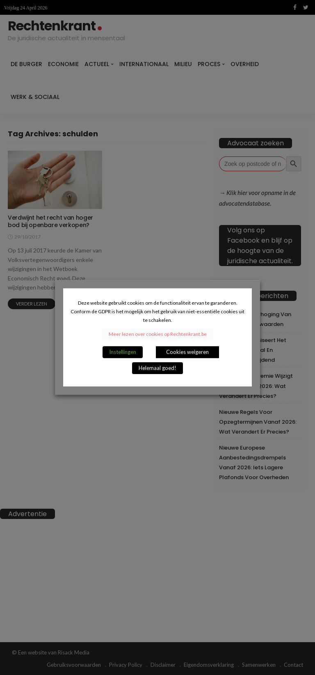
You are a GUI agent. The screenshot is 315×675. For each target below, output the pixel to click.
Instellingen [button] (122, 352)
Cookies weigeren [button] (187, 352)
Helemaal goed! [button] (157, 368)
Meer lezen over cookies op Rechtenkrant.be (158, 334)
